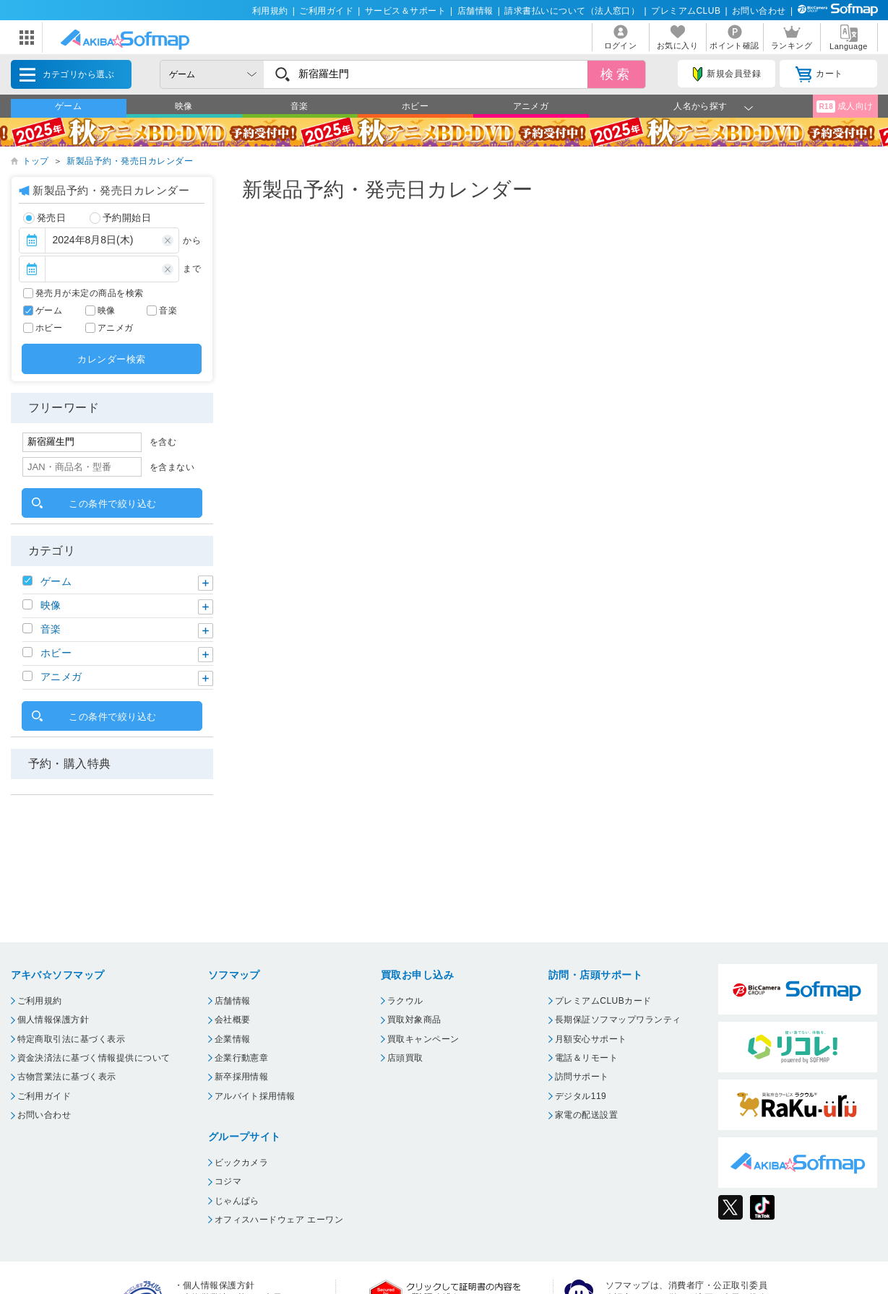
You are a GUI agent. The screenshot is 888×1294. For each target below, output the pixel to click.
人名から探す (700, 106)
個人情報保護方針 (53, 1020)
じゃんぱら (237, 1201)
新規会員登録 (727, 74)
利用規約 (270, 11)
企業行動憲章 (242, 1058)
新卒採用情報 (242, 1077)
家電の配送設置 (586, 1115)
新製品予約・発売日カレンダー (129, 161)
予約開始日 (121, 218)
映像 (184, 106)
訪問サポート (582, 1077)
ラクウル (405, 1001)
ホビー (415, 106)
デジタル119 (580, 1096)
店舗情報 (475, 11)
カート (819, 74)
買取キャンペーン (423, 1039)
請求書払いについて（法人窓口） (571, 11)
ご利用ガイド (326, 11)
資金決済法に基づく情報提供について (94, 1058)
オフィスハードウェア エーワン (279, 1220)
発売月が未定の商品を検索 (89, 293)
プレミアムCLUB (685, 11)
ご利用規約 (39, 1001)
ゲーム (68, 106)
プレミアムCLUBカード (603, 1001)
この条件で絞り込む (112, 503)
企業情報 (233, 1039)
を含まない (172, 467)
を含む (163, 442)
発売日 (44, 218)
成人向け (844, 106)
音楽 (299, 106)
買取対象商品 (414, 1020)
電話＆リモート (586, 1058)
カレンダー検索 (111, 359)
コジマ (228, 1181)
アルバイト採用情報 (255, 1096)
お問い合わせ (759, 11)
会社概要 (233, 1020)
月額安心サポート (591, 1039)
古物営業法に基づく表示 (66, 1077)
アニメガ (531, 106)
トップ (35, 161)
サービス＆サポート (405, 11)
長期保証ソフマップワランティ (618, 1020)
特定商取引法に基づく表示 (71, 1039)
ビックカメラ (242, 1163)
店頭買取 (405, 1058)
